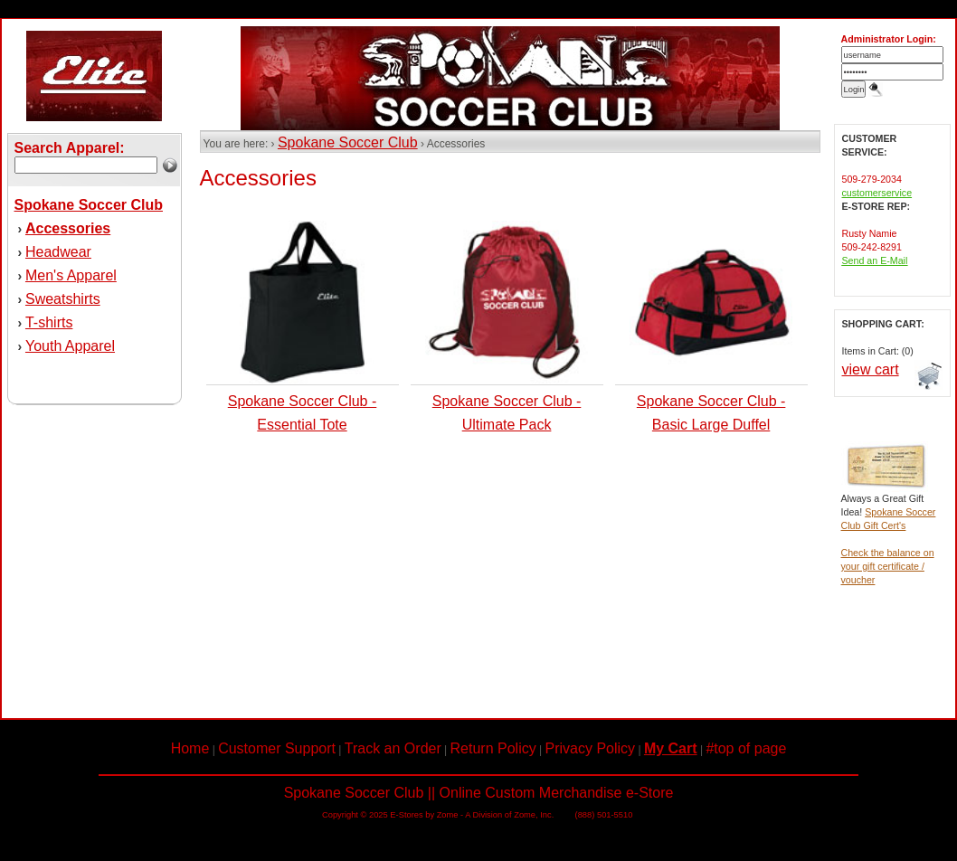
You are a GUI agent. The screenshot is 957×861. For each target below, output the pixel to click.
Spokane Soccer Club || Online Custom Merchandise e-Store (479, 792)
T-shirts (48, 322)
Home (190, 748)
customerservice (877, 192)
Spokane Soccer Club (348, 142)
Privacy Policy (590, 748)
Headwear (58, 252)
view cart (870, 369)
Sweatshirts (62, 299)
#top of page (746, 748)
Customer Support (277, 748)
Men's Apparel (71, 275)
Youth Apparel (70, 346)
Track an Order (393, 748)
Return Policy (493, 748)
